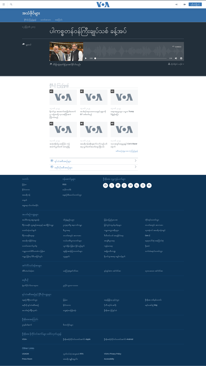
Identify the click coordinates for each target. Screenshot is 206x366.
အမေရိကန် (26, 195)
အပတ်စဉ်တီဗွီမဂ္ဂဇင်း (29, 310)
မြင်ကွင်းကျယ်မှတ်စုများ (112, 225)
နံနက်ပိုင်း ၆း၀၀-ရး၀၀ (30, 285)
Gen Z (147, 235)
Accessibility (109, 359)
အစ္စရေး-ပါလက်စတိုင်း (30, 205)
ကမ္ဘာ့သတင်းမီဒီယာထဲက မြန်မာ (33, 251)
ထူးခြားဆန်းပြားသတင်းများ (72, 251)
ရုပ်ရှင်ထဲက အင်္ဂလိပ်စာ (112, 271)
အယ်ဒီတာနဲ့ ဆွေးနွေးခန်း (30, 220)
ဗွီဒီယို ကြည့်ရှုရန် (30, 20)
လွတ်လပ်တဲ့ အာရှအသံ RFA (73, 354)
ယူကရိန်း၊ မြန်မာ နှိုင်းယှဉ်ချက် (74, 246)
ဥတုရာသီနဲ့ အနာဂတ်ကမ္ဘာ (72, 225)
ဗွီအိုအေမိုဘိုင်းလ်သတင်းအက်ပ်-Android (118, 339)
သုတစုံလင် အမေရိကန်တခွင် (155, 230)
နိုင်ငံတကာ (26, 190)
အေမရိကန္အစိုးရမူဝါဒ (70, 359)
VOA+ (24, 339)
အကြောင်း (58, 20)
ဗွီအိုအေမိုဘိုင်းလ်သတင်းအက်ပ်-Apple (76, 339)
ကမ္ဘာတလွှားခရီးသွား (111, 230)
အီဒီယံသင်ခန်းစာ (28, 271)
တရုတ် (24, 200)
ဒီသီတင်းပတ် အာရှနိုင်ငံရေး (113, 235)
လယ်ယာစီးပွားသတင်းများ (72, 241)
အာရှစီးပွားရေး (109, 241)
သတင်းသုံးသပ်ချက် (29, 230)
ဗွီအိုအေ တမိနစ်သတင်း (153, 300)
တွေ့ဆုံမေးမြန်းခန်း (69, 310)
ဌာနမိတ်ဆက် (27, 325)
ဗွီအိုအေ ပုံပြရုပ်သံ (110, 310)
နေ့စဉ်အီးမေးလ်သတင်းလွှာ (72, 195)
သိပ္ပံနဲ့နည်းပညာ (68, 220)
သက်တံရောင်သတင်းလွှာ (154, 251)
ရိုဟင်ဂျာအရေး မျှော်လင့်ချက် (114, 256)
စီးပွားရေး (66, 230)
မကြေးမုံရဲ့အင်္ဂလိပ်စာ (70, 271)
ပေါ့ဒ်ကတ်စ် (67, 190)
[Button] (26, 45)
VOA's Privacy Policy (112, 354)
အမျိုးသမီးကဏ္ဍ (110, 251)
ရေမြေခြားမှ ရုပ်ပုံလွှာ (111, 300)
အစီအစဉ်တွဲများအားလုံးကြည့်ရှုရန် (127, 151)
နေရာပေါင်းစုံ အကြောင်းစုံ (154, 241)
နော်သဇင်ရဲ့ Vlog (151, 305)
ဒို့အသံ (147, 246)
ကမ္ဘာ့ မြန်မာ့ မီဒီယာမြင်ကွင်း (32, 256)
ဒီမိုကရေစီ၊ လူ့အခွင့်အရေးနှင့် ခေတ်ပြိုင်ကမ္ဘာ (38, 225)
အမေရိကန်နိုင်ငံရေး (29, 241)
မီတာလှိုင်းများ (68, 325)
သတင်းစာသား (45, 20)
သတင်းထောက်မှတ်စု (29, 246)
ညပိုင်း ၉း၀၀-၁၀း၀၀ (70, 285)
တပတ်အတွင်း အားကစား (72, 235)
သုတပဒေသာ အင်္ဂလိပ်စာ (154, 271)
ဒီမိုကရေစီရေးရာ (28, 235)
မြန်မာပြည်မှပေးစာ (111, 220)
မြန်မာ (24, 184)
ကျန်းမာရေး (108, 246)
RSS (64, 184)
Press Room (27, 359)
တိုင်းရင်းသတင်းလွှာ (152, 220)
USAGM (25, 354)
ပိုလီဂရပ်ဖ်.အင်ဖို (110, 305)
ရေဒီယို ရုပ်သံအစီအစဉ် (30, 305)
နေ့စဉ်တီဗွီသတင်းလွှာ (29, 300)
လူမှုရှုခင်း (66, 256)
